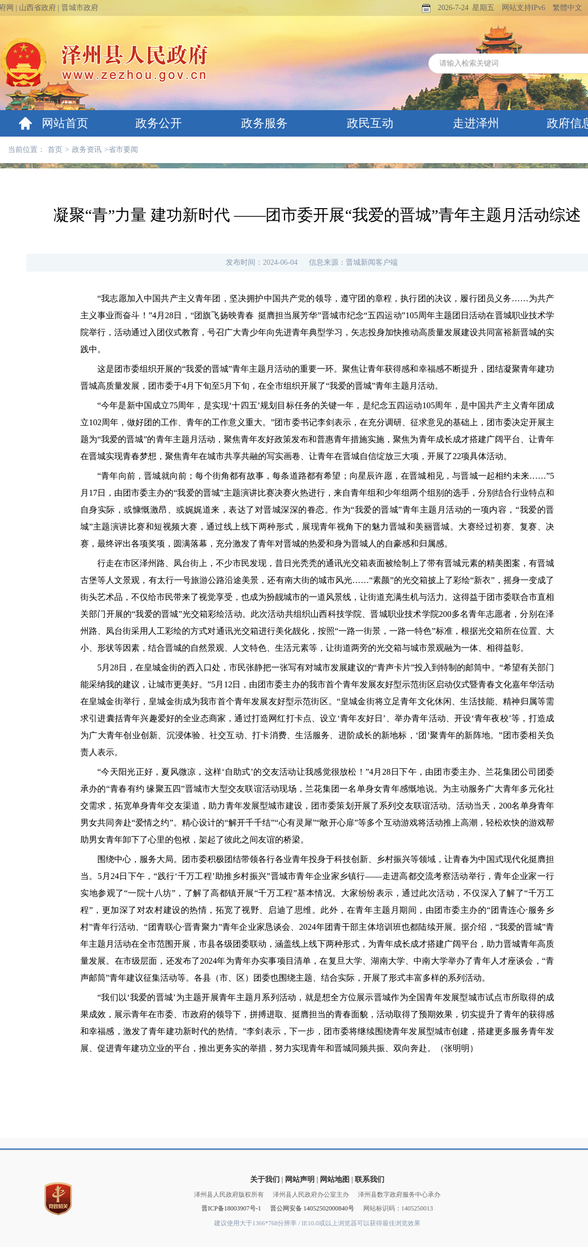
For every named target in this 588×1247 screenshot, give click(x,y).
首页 (55, 150)
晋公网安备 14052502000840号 (312, 1208)
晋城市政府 (79, 8)
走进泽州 (476, 123)
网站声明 (300, 1179)
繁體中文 (567, 8)
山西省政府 (37, 8)
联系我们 (369, 1179)
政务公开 (158, 123)
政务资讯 (87, 150)
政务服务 (264, 123)
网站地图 (335, 1179)
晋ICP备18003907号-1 (231, 1208)
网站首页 (65, 123)
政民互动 (370, 123)
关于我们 (265, 1179)
